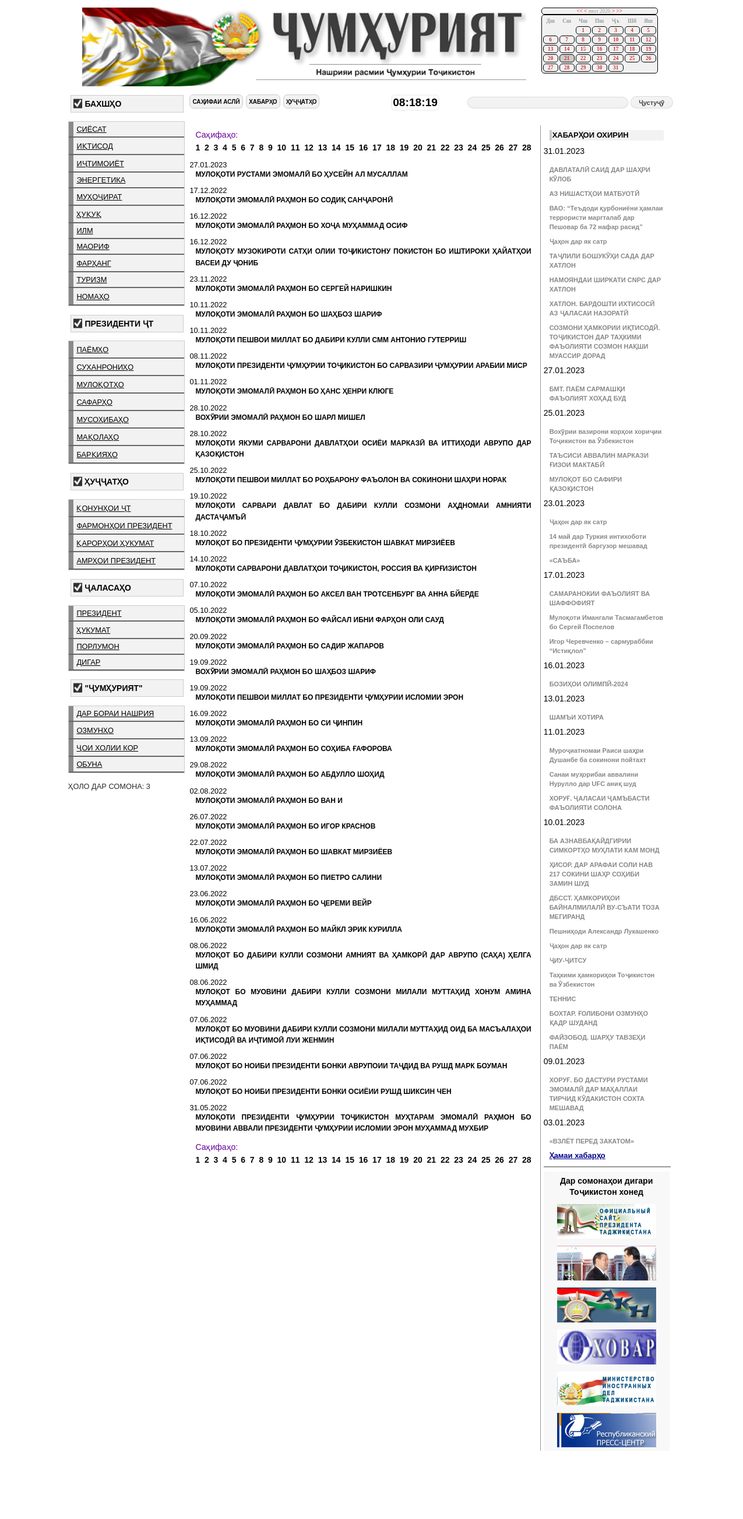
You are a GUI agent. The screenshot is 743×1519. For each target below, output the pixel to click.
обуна (89, 764)
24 (615, 58)
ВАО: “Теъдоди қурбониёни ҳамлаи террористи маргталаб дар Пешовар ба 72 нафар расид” (606, 217)
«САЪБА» (565, 560)
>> (619, 11)
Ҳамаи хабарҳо (577, 1155)
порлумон (97, 646)
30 (599, 68)
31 (615, 68)
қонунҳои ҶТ (103, 508)
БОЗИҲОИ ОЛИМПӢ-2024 (589, 683)
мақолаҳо (97, 437)
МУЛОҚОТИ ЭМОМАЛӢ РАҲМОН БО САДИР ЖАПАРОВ (289, 646)
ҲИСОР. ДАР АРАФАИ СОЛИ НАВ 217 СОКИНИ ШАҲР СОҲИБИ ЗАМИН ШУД (601, 874)
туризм (91, 279)
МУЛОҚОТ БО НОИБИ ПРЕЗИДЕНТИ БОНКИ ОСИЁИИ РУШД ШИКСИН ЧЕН (323, 1091)
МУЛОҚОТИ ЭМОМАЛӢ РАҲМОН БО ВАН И (268, 801)
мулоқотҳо (100, 384)
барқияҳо (97, 454)
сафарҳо (94, 402)
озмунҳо (95, 730)
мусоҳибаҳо (102, 419)
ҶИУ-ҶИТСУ (568, 960)
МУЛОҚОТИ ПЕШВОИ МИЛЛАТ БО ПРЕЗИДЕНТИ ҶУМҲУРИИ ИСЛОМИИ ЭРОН (329, 697)
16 (599, 49)
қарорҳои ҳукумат (115, 543)
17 (615, 49)
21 (566, 58)
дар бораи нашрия (115, 713)
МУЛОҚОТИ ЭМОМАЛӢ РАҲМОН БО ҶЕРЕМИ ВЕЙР (283, 903)
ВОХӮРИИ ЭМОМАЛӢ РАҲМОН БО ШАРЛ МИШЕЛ (280, 417)
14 (566, 49)
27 (550, 68)
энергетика (100, 180)
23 (599, 58)
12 (648, 40)
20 (550, 58)
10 (615, 40)
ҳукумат (93, 630)
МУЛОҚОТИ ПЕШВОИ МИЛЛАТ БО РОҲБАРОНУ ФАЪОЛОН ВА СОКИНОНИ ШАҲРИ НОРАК (350, 480)
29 (583, 68)
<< (579, 11)
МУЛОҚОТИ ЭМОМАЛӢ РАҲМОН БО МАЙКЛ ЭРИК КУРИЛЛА (298, 929)
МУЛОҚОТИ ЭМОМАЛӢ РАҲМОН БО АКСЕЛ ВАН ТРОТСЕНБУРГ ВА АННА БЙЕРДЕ (336, 594)
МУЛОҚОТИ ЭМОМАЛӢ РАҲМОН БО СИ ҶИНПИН (278, 723)
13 (550, 49)
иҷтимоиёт (100, 163)
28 (566, 68)
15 (583, 49)
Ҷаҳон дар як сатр (578, 241)
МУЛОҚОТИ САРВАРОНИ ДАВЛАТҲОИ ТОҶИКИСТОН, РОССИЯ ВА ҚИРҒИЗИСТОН (336, 568)
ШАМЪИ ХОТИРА (577, 717)
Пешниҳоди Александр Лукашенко (604, 931)
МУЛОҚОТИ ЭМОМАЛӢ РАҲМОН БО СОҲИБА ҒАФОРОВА (293, 749)
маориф (92, 246)
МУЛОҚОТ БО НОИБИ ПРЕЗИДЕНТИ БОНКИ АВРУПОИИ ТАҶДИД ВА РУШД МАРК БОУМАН (351, 1066)
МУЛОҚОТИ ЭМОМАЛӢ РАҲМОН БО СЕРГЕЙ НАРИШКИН (293, 289)
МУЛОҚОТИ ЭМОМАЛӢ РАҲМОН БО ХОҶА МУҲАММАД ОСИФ (301, 226)
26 (648, 58)
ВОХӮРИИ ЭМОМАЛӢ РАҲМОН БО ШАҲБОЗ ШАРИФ (285, 672)
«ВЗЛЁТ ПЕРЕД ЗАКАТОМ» (592, 1141)
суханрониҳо (104, 367)
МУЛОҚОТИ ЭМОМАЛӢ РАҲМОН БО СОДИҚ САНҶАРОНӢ (293, 200)
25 (632, 58)
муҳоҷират (99, 196)
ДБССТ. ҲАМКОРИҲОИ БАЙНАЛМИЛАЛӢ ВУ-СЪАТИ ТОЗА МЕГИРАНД (605, 907)
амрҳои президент (116, 560)
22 (583, 58)
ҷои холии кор (107, 747)
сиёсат (91, 129)
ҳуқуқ (88, 214)
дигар (88, 662)
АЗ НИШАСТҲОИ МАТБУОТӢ (594, 193)
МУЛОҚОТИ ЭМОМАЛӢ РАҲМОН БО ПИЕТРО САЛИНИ (288, 877)
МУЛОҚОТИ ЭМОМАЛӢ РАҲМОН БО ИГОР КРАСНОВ (285, 826)
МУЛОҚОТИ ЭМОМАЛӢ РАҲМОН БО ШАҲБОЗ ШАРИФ (288, 314)
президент (98, 613)
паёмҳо (92, 349)
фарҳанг (93, 263)
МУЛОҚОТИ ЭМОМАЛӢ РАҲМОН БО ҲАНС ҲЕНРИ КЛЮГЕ (294, 391)
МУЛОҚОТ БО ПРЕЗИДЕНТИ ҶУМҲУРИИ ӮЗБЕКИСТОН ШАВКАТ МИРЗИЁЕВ (325, 543)
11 (632, 40)
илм (84, 230)
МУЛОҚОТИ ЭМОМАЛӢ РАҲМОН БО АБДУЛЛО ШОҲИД (289, 774)
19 (648, 49)
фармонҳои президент (124, 525)
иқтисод (94, 146)
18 (632, 49)
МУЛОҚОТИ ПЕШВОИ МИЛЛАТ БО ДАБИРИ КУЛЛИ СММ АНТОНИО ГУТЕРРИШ (330, 340)
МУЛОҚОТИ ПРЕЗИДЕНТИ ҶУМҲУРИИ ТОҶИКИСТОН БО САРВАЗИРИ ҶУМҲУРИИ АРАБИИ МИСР (361, 366)
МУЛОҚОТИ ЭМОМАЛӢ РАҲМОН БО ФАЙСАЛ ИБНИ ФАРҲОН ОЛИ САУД (319, 620)
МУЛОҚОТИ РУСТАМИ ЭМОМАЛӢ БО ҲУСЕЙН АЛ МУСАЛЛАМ (301, 174)
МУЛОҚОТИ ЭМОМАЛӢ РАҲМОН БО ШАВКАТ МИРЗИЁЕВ (293, 852)
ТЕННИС (563, 998)
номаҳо (92, 296)
